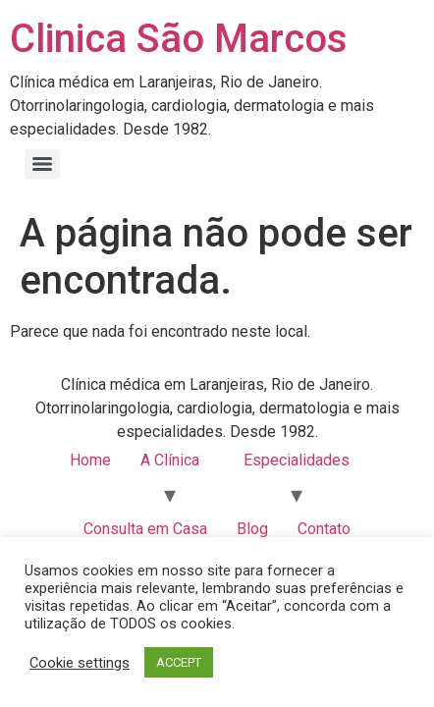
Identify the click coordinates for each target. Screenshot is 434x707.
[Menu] (42, 164)
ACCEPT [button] (178, 662)
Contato (324, 528)
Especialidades (297, 460)
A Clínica (169, 460)
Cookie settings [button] (79, 663)
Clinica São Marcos (179, 39)
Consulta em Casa (145, 528)
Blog (252, 528)
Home (90, 460)
